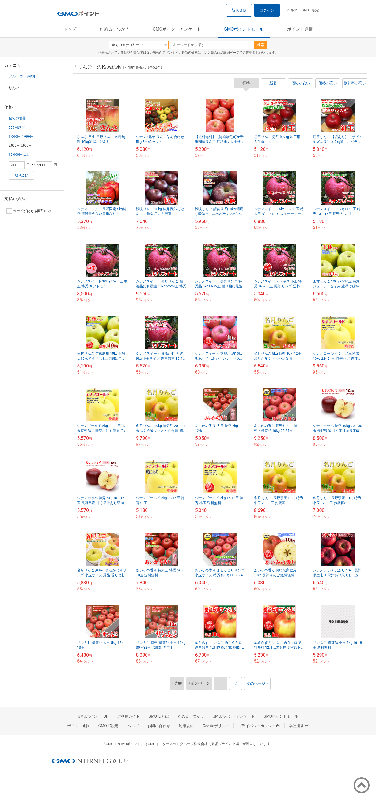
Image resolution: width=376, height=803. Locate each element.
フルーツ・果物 (22, 76)
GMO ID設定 (310, 10)
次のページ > (257, 683)
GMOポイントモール (244, 29)
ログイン (266, 10)
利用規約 (186, 726)
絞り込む (21, 175)
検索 (260, 45)
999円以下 (17, 127)
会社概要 (299, 726)
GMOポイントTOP (93, 716)
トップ (69, 29)
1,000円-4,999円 (21, 137)
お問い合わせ (158, 726)
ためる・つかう (115, 29)
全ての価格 (17, 118)
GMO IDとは (159, 716)
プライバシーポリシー (259, 726)
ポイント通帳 (300, 29)
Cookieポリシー (216, 726)
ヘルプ (292, 10)
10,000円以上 (19, 155)
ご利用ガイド (128, 716)
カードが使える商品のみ (28, 211)
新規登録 (238, 10)
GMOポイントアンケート (177, 29)
